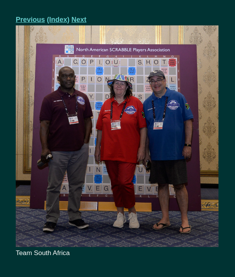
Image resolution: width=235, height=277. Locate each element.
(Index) (58, 19)
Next (78, 19)
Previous (30, 19)
